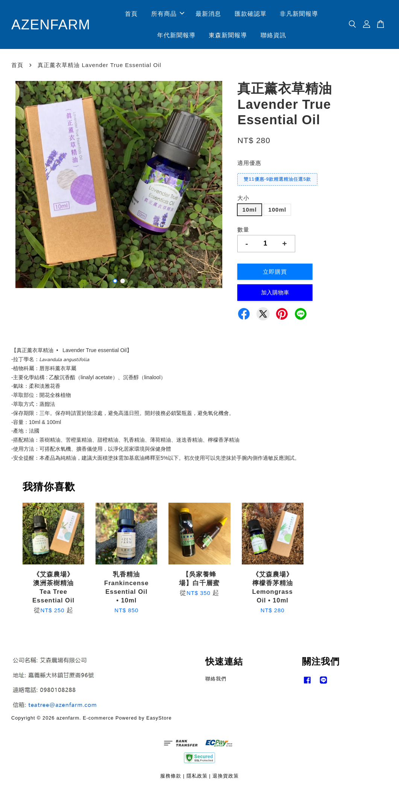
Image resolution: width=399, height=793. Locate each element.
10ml (249, 211)
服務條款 (170, 778)
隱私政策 (197, 778)
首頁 (132, 14)
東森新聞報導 (229, 36)
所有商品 (168, 14)
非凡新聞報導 (300, 14)
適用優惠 (249, 165)
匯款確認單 (252, 14)
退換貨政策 (225, 778)
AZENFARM (52, 25)
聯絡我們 (215, 680)
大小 (243, 200)
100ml (278, 211)
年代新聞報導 (177, 36)
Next (215, 187)
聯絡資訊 (274, 36)
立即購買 (275, 273)
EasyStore (159, 719)
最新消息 (210, 14)
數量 (243, 231)
